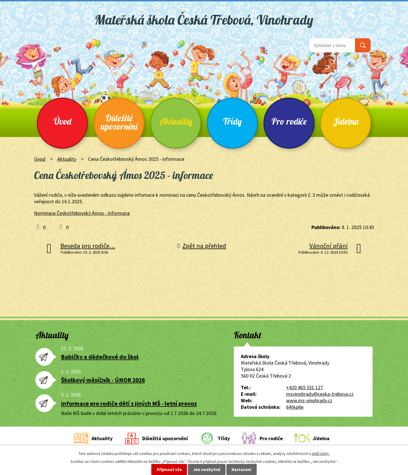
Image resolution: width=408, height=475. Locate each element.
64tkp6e (294, 407)
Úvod (62, 121)
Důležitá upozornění (165, 438)
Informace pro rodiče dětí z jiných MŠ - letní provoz (129, 403)
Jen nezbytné (206, 469)
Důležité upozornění (119, 122)
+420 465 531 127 (304, 387)
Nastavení (241, 469)
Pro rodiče (289, 121)
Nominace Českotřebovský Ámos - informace (82, 213)
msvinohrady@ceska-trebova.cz (320, 394)
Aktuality (175, 121)
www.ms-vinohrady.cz (309, 400)
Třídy (232, 121)
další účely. (321, 453)
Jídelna (345, 121)
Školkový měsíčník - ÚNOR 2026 (103, 380)
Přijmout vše (169, 469)
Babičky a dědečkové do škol (100, 357)
